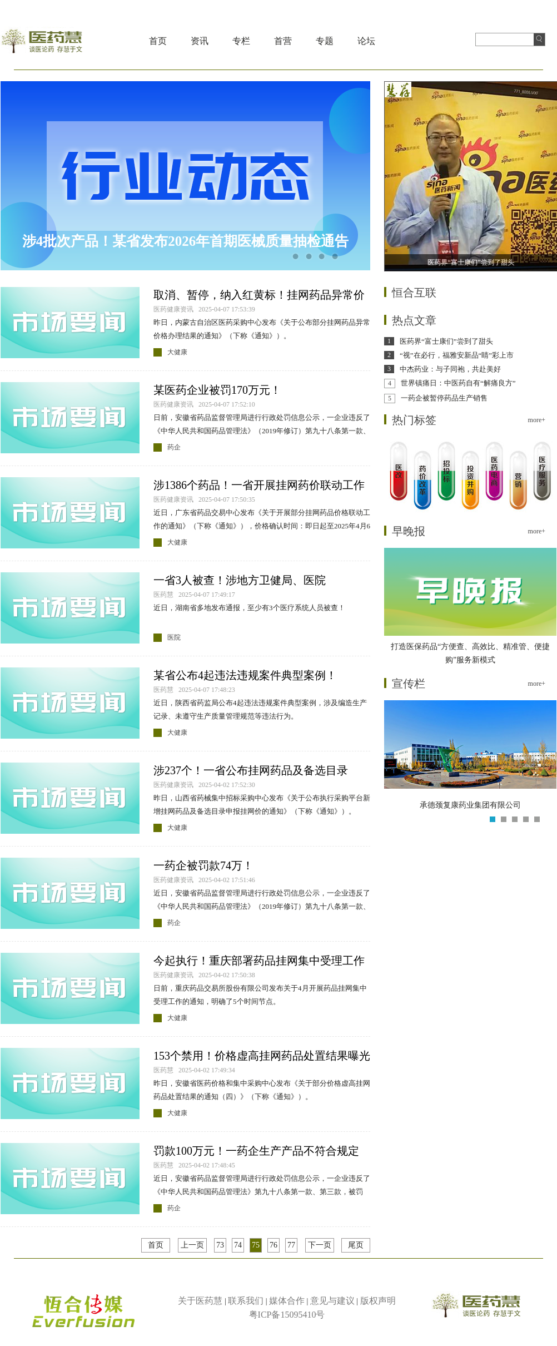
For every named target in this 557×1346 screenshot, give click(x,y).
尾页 (356, 1245)
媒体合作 (287, 1300)
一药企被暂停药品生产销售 (444, 398)
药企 (174, 447)
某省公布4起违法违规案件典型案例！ (245, 675)
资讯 (199, 41)
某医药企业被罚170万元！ (217, 390)
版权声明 (378, 1300)
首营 (283, 41)
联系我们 (245, 1300)
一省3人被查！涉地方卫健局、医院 (239, 580)
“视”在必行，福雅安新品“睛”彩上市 (457, 355)
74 (238, 1245)
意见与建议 (332, 1300)
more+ (536, 420)
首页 (158, 41)
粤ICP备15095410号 (287, 1314)
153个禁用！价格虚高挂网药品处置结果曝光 (261, 1056)
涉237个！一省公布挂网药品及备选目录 (250, 770)
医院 (174, 637)
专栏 (241, 41)
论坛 (366, 41)
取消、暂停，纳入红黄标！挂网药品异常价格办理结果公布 (259, 296)
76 (273, 1245)
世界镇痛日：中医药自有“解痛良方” (458, 383)
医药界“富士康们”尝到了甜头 (446, 341)
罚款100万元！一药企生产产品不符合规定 (256, 1151)
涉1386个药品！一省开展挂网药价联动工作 (259, 485)
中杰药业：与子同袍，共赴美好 (450, 369)
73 (220, 1245)
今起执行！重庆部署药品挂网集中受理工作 (259, 960)
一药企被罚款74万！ (203, 865)
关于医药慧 (200, 1300)
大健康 (177, 352)
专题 (325, 41)
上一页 (192, 1245)
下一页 (319, 1245)
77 (291, 1245)
